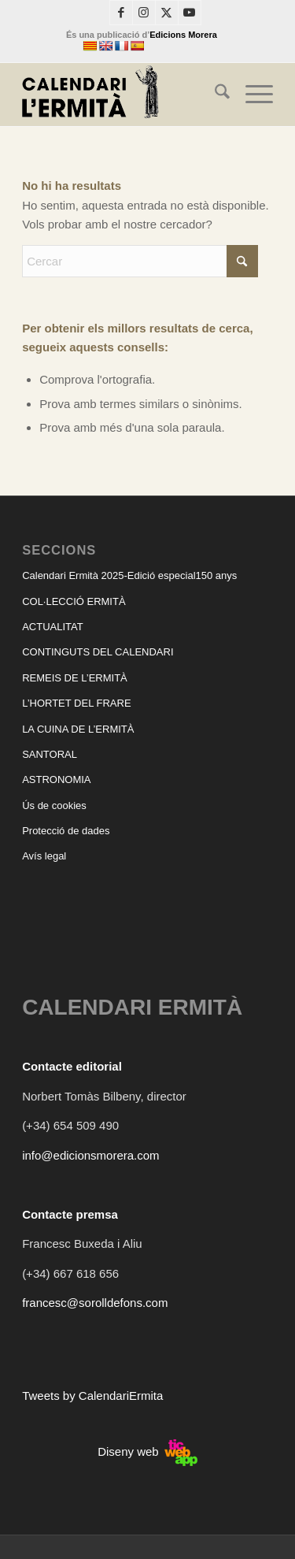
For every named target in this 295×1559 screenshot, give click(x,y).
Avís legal (44, 856)
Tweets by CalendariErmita (92, 1395)
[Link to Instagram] (144, 12)
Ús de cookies (54, 805)
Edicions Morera (183, 34)
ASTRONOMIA (56, 779)
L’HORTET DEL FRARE (76, 703)
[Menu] (251, 94)
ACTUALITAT (52, 627)
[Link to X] (167, 12)
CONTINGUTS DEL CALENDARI (97, 652)
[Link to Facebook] (121, 12)
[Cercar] (214, 94)
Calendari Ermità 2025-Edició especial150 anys (129, 575)
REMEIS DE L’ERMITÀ (74, 678)
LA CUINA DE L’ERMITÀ (78, 729)
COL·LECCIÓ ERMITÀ (73, 601)
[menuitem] (214, 94)
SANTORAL (49, 754)
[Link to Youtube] (190, 12)
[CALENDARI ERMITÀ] (122, 94)
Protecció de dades (65, 831)
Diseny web (147, 1451)
